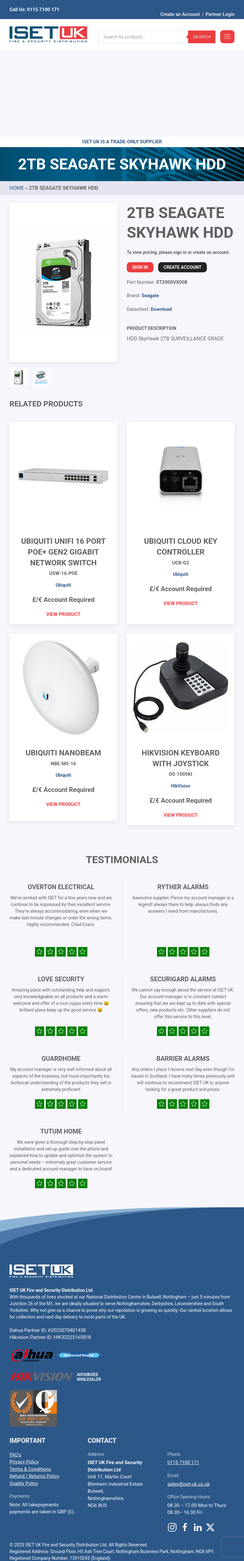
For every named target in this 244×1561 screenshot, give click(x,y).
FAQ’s (15, 1356)
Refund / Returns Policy (34, 1377)
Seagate (150, 197)
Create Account (182, 168)
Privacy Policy (24, 1363)
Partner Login (220, 5)
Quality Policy (24, 1385)
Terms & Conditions (30, 1371)
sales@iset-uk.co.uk (188, 1385)
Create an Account (180, 5)
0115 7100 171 (183, 1364)
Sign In (140, 168)
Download (161, 211)
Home (17, 89)
